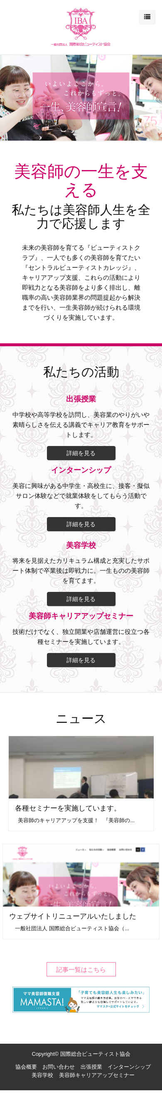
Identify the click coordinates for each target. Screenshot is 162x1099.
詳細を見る (81, 453)
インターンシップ (129, 1067)
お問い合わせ (58, 1067)
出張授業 (91, 1067)
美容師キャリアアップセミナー (97, 1075)
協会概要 (26, 1067)
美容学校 (42, 1075)
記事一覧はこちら (81, 969)
